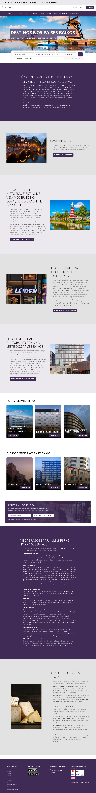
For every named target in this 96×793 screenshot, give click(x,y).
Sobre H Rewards (11, 769)
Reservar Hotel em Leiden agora (65, 310)
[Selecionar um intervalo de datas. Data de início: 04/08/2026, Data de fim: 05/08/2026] (45, 54)
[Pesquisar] (80, 54)
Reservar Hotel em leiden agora (22, 240)
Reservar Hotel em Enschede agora (23, 379)
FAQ (8, 782)
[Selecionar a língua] (73, 7)
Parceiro (9, 775)
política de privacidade (31, 519)
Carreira (9, 773)
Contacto (9, 780)
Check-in (9, 787)
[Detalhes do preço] (22, 431)
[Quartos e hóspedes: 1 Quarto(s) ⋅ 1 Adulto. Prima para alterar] (66, 54)
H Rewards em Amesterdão (63, 155)
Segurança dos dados (12, 789)
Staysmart (9, 771)
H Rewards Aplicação (12, 784)
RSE (8, 778)
